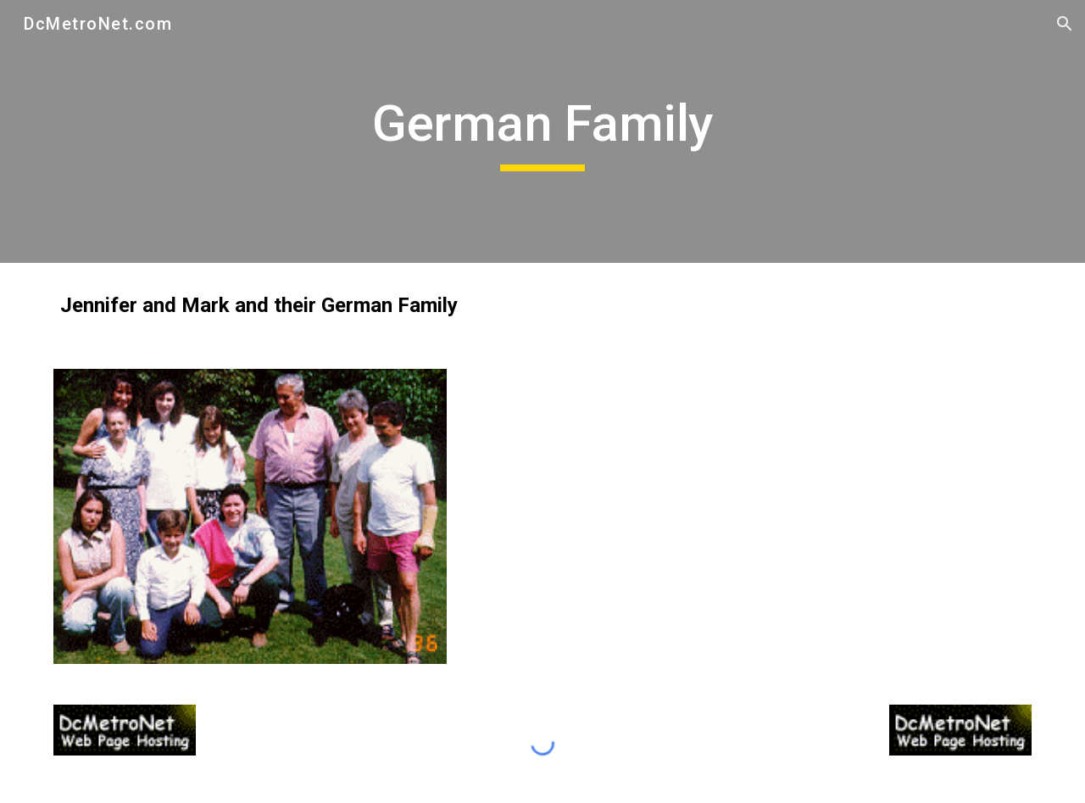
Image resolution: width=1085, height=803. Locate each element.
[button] (1064, 23)
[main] (542, 131)
